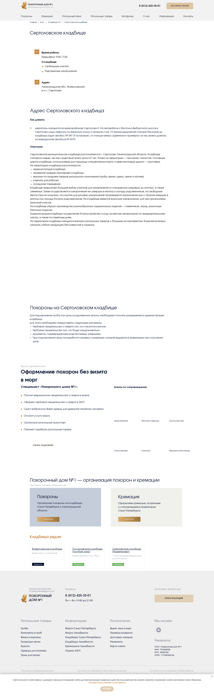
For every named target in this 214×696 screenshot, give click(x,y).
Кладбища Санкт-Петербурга (83, 637)
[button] (179, 6)
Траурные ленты (30, 642)
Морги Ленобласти (76, 633)
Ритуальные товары (101, 16)
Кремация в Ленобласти (80, 646)
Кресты (25, 646)
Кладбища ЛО (54, 22)
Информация (166, 16)
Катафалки (128, 16)
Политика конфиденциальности (37, 671)
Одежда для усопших (34, 651)
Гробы (24, 628)
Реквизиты (116, 642)
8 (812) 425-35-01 (149, 6)
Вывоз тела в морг (120, 628)
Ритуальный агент (71, 16)
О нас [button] (146, 16)
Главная (33, 22)
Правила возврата (121, 633)
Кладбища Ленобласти (79, 642)
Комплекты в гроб (31, 633)
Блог (42, 22)
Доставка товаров (121, 637)
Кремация (47, 16)
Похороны (26, 16)
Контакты (188, 16)
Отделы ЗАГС (73, 651)
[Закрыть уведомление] (211, 676)
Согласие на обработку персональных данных (102, 671)
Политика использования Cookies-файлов (171, 671)
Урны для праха (30, 655)
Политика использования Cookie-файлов (107, 683)
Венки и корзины (31, 637)
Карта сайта (117, 646)
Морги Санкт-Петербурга (80, 628)
